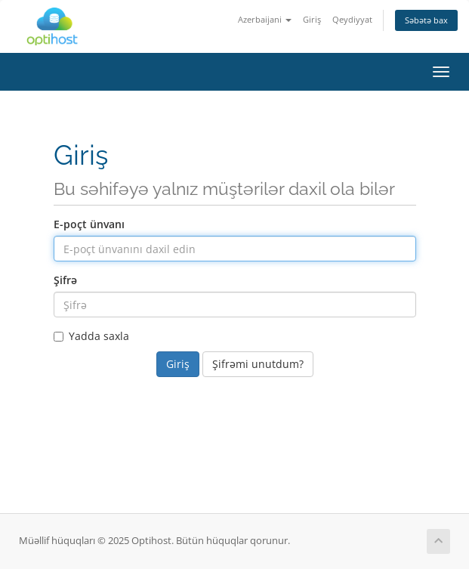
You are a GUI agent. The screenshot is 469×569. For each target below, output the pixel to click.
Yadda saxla (91, 336)
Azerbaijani (265, 19)
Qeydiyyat (352, 19)
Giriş (312, 19)
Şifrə (65, 280)
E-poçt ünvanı (89, 224)
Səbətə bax (426, 20)
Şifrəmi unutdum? (258, 364)
